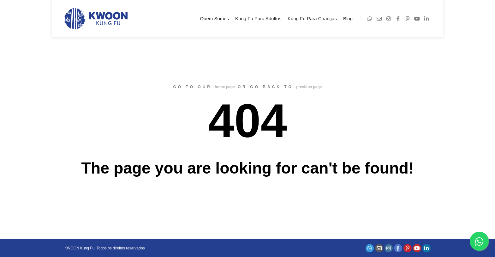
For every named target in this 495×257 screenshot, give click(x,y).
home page (225, 87)
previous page (309, 87)
